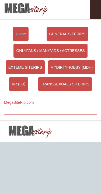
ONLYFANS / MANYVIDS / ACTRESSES (50, 50)
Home (21, 34)
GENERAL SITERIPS (67, 34)
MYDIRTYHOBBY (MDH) (72, 67)
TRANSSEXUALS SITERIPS (65, 84)
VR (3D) (19, 84)
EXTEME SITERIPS (25, 67)
